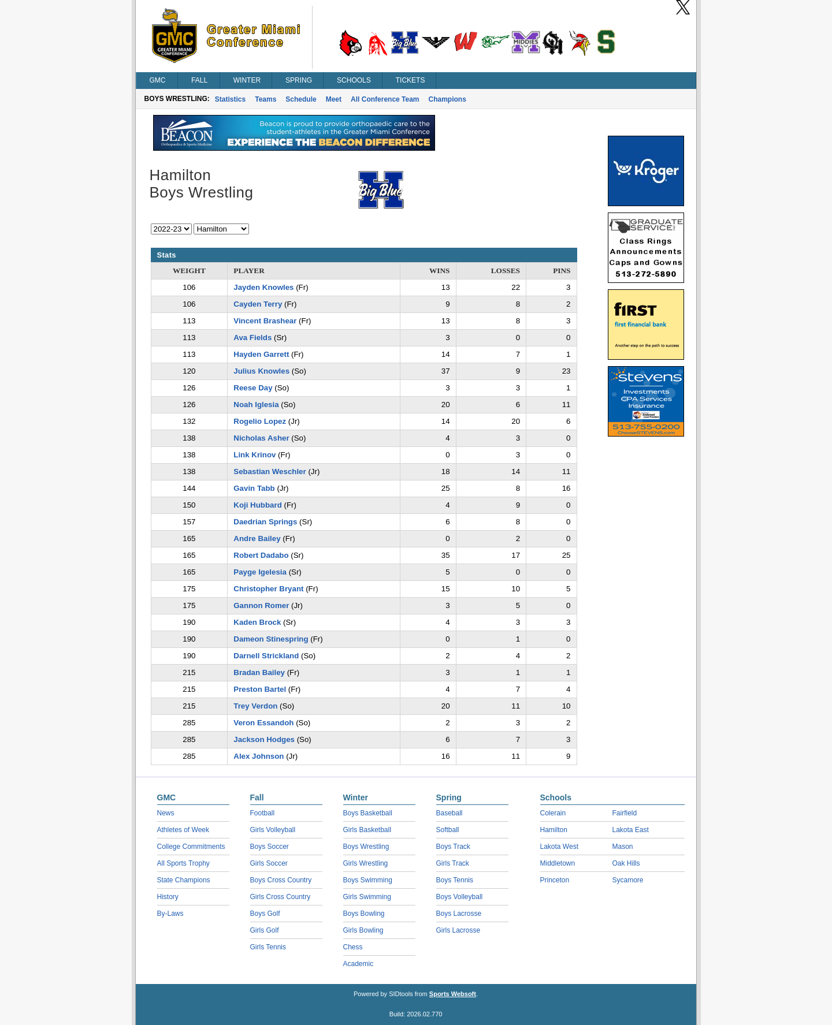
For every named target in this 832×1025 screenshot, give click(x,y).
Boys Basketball (367, 813)
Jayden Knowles (263, 287)
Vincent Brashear (264, 320)
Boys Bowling (364, 914)
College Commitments (191, 847)
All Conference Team (385, 99)
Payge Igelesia (260, 572)
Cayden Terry (257, 304)
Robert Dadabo (260, 555)
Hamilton (553, 830)
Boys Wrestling (366, 847)
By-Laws (170, 914)
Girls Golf (264, 930)
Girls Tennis (268, 947)
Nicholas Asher (261, 438)
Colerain (553, 813)
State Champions (183, 880)
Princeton (555, 880)
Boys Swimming (367, 880)
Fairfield (624, 813)
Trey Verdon (255, 706)
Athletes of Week (183, 830)
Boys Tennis (454, 880)
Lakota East (630, 830)
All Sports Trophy (183, 863)
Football (262, 813)
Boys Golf (265, 914)
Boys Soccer (269, 847)
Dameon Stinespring (270, 639)
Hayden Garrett (261, 354)
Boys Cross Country (281, 880)
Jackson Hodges (264, 739)
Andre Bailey (256, 538)
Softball (447, 830)
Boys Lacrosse (459, 914)
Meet (333, 99)
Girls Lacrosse (458, 930)
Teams (265, 99)
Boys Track (453, 847)
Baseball (449, 813)
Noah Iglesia (255, 404)
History (168, 897)
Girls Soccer (269, 863)
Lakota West (559, 847)
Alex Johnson (258, 756)
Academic (358, 964)
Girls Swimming (367, 897)
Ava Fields (252, 337)
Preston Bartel (259, 689)
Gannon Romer (261, 605)
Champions (447, 99)
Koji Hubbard (257, 505)
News (165, 813)
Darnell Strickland (266, 655)
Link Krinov (254, 454)
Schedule (300, 99)
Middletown (557, 863)
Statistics (230, 99)
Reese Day (252, 387)
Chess (353, 947)
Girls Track (452, 863)
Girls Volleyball (273, 830)
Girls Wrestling (365, 863)
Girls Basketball (367, 830)
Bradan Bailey (259, 672)
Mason (622, 847)
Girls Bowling (363, 930)
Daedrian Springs (265, 521)
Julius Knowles (261, 371)
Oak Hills (626, 863)
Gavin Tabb (253, 488)
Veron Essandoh (263, 722)
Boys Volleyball (459, 897)
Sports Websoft (452, 993)
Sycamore (628, 880)
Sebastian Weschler (269, 471)
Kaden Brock (257, 622)
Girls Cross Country (280, 897)
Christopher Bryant (268, 588)
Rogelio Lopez (259, 421)
